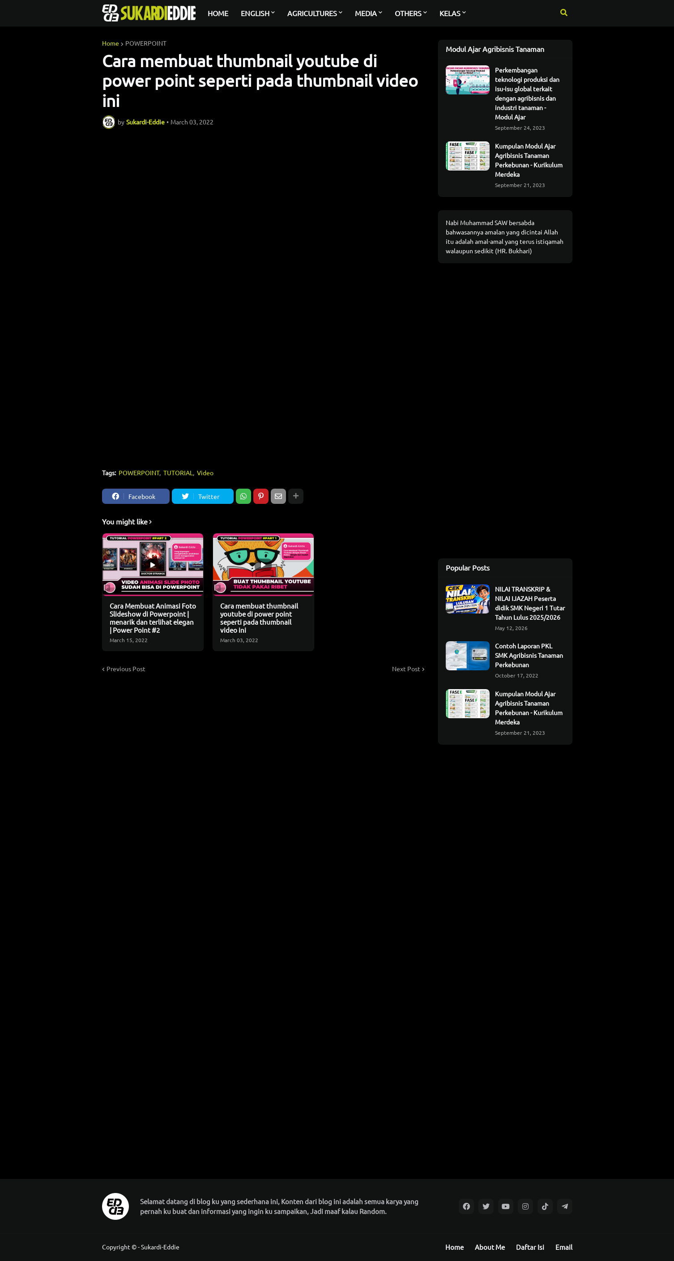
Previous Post (126, 669)
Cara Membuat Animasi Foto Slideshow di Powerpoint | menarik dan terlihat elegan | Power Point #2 (153, 618)
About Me (490, 1247)
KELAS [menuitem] (450, 13)
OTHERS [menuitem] (408, 13)
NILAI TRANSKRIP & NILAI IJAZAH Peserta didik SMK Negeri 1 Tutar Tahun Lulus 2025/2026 (530, 603)
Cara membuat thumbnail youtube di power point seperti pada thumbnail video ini (259, 618)
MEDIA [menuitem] (366, 13)
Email (563, 1247)
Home (110, 43)
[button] (563, 12)
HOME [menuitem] (218, 13)
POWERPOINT (145, 43)
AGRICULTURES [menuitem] (312, 13)
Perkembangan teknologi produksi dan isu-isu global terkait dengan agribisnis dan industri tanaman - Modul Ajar (527, 93)
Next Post (406, 669)
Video (205, 473)
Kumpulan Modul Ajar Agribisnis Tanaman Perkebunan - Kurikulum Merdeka (529, 160)
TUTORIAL (178, 473)
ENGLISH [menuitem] (255, 13)
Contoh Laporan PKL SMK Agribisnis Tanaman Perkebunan (529, 655)
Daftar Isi (530, 1247)
